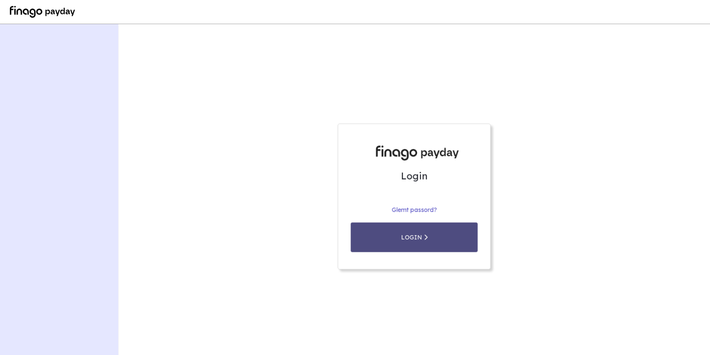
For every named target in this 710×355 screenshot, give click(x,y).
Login (414, 246)
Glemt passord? (414, 220)
